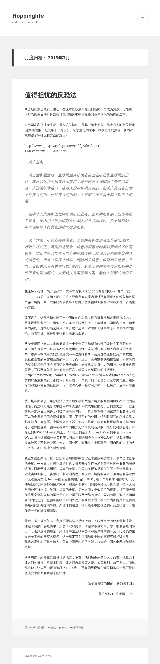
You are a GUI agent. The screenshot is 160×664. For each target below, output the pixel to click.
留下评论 (78, 627)
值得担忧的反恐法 (51, 94)
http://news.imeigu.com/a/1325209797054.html (61, 375)
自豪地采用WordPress (38, 656)
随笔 (53, 627)
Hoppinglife (28, 15)
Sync (64, 627)
